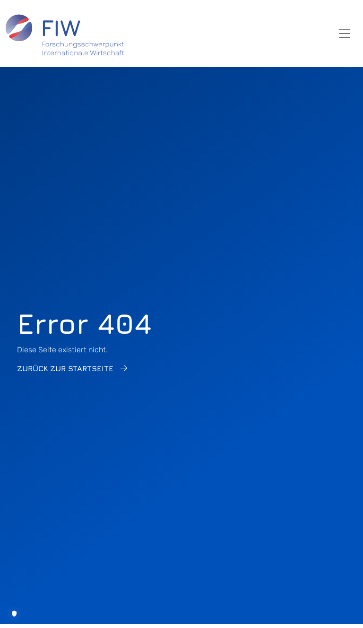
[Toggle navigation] (344, 33)
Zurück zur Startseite (65, 368)
